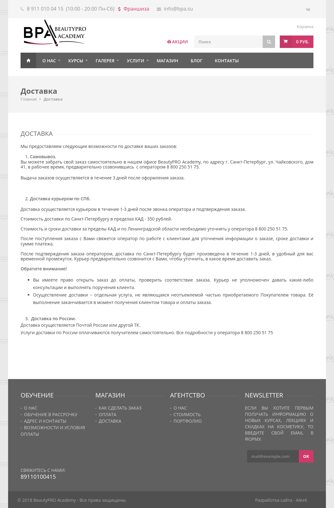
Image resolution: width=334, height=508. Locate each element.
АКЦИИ (180, 42)
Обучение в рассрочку (51, 414)
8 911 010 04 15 (45, 8)
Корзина (305, 26)
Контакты (227, 61)
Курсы (75, 61)
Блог (196, 61)
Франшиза (137, 8)
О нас (49, 61)
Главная (28, 60)
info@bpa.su (178, 8)
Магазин (167, 61)
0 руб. (302, 42)
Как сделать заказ (120, 408)
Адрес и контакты (45, 421)
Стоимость (187, 414)
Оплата (107, 414)
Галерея (105, 61)
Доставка (110, 421)
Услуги (135, 61)
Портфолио (188, 421)
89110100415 (38, 476)
